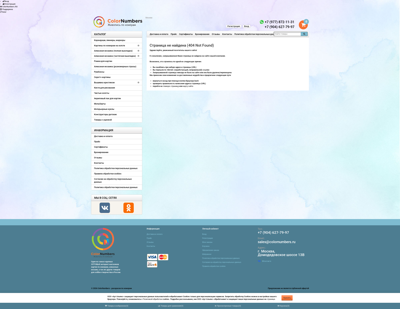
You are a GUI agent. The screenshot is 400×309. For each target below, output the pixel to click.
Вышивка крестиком (104, 82)
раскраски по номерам (121, 288)
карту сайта (188, 86)
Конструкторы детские (105, 114)
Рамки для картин (103, 61)
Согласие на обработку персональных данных (113, 180)
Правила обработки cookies (107, 173)
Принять (287, 298)
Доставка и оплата (159, 34)
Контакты (227, 34)
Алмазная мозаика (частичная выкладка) (115, 56)
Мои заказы (207, 242)
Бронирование (202, 34)
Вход (6, 1)
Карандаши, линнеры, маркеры (109, 40)
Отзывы (216, 34)
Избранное (206, 254)
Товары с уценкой (103, 120)
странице (271, 299)
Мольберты (100, 104)
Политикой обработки (152, 299)
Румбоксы (99, 72)
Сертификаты (186, 34)
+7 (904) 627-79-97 (273, 232)
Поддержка (6, 9)
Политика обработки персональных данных (256, 34)
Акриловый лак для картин (107, 98)
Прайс (174, 34)
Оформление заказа (210, 250)
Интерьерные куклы (104, 109)
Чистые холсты (101, 93)
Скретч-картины (102, 77)
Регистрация (9, 4)
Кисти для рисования (104, 88)
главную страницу (171, 86)
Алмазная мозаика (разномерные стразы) (115, 66)
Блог (3, 12)
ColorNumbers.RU (9, 6)
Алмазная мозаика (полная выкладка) (113, 51)
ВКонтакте (264, 261)
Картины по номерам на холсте (109, 45)
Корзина (205, 246)
